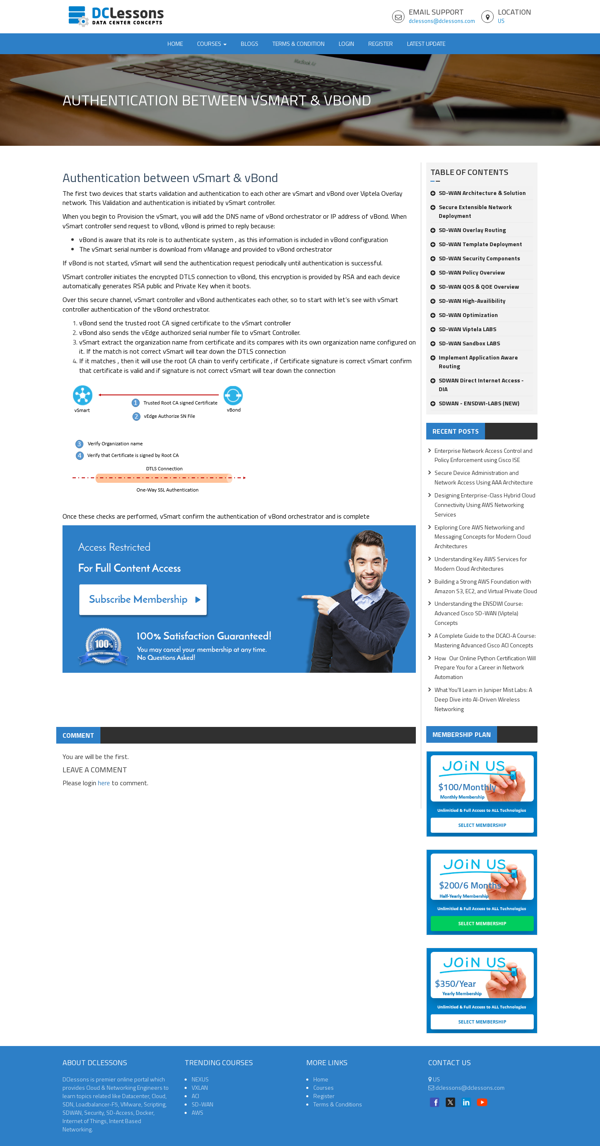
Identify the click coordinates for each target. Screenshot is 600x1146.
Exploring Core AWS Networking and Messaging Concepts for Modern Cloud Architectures (483, 537)
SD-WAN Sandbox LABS (465, 343)
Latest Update (426, 43)
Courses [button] (212, 43)
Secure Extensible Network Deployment (471, 211)
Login (346, 43)
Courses (323, 1087)
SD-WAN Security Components (475, 258)
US (501, 21)
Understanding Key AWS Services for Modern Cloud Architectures (481, 563)
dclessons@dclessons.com (442, 21)
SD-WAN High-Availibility (467, 300)
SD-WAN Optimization (464, 314)
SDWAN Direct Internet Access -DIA (477, 384)
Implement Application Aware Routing (474, 361)
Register (380, 43)
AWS (197, 1112)
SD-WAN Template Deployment (476, 244)
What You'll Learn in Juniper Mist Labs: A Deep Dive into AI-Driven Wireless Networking (483, 699)
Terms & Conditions (337, 1104)
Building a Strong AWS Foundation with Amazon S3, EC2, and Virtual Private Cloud (486, 586)
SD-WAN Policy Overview (467, 272)
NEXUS (200, 1079)
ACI (195, 1095)
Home (175, 43)
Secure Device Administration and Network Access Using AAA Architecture (484, 477)
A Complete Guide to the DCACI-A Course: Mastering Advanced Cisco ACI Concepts (485, 640)
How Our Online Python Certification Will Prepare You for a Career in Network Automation (485, 668)
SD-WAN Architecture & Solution (478, 192)
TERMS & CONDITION (298, 43)
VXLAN (200, 1087)
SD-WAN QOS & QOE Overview (474, 286)
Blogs (249, 43)
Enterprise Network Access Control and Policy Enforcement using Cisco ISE (483, 455)
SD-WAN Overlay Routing (468, 229)
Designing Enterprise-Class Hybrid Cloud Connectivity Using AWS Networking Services (485, 505)
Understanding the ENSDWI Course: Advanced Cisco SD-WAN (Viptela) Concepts (479, 613)
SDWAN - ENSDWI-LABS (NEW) (474, 403)
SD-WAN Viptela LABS (463, 329)
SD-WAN (202, 1104)
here (104, 783)
